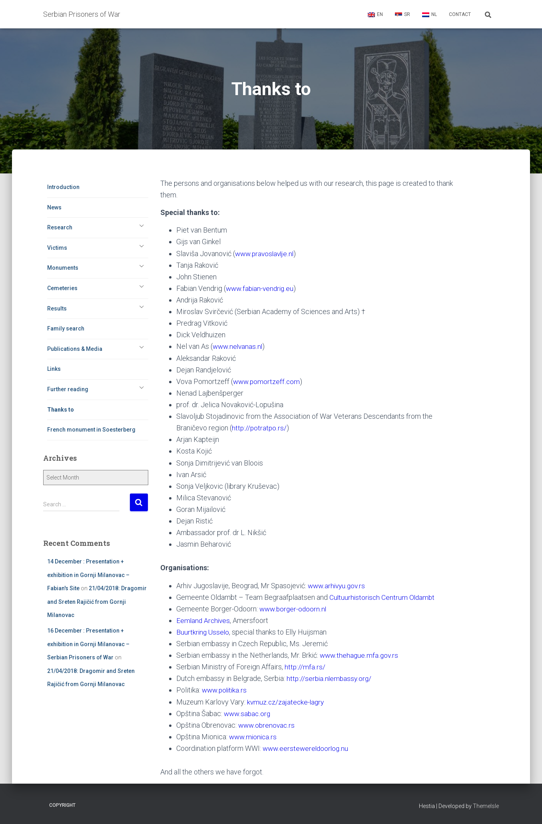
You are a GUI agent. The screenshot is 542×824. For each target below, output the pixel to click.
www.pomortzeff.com (267, 381)
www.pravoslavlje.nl (265, 253)
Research (59, 227)
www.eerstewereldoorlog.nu (307, 748)
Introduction (63, 187)
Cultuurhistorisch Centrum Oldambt (383, 597)
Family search (65, 328)
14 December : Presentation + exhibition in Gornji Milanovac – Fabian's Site (88, 574)
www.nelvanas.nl (238, 346)
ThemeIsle (486, 806)
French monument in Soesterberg (91, 429)
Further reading (67, 389)
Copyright (62, 805)
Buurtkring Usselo (203, 632)
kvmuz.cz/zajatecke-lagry (286, 702)
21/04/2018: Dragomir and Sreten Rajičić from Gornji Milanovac (97, 601)
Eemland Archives (204, 620)
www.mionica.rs (253, 736)
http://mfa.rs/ (305, 667)
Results (57, 308)
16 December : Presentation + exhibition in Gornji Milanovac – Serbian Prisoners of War (88, 644)
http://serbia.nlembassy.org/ (330, 678)
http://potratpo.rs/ (259, 428)
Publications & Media (74, 349)
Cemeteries (62, 288)
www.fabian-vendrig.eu (261, 288)
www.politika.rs (225, 690)
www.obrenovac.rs (267, 725)
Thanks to (60, 409)
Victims (57, 248)
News (54, 207)
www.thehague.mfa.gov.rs (359, 655)
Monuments (62, 268)
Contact (460, 14)
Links (54, 369)
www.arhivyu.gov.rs (337, 585)
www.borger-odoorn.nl (293, 609)
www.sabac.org (248, 713)
